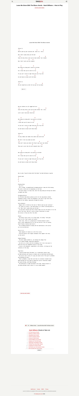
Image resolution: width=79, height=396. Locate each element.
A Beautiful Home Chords (34, 335)
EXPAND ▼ (40, 350)
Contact (38, 389)
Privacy (46, 389)
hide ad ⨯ (23, 89)
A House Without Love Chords (35, 339)
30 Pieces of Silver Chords (34, 333)
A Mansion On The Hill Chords (35, 341)
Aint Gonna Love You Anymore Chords (36, 347)
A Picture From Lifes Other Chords (36, 344)
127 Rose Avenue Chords (34, 332)
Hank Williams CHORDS (25, 293)
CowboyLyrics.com (39, 393)
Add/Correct (33, 389)
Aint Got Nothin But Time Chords (35, 348)
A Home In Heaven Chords (34, 336)
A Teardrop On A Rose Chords (35, 345)
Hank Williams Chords (39, 7)
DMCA (42, 389)
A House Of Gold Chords (34, 338)
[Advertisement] (39, 33)
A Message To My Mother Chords (35, 342)
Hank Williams (33, 330)
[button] (12, 1)
